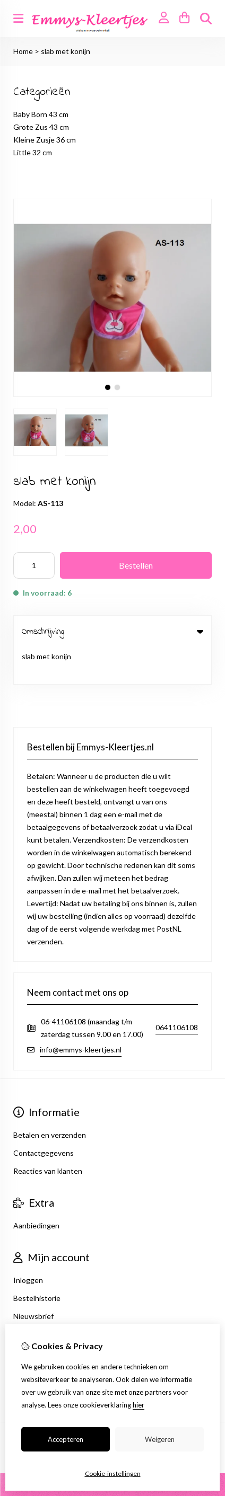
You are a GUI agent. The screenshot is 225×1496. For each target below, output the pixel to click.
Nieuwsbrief (33, 1279)
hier (138, 1405)
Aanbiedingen (36, 1188)
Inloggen (28, 1243)
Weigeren (160, 1439)
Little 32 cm (32, 152)
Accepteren (65, 1439)
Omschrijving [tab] (112, 631)
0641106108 (176, 991)
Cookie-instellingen (113, 1473)
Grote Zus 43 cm (41, 126)
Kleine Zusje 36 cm (44, 139)
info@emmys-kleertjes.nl (81, 1012)
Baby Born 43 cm (40, 114)
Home (23, 51)
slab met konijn (65, 51)
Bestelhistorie (36, 1261)
